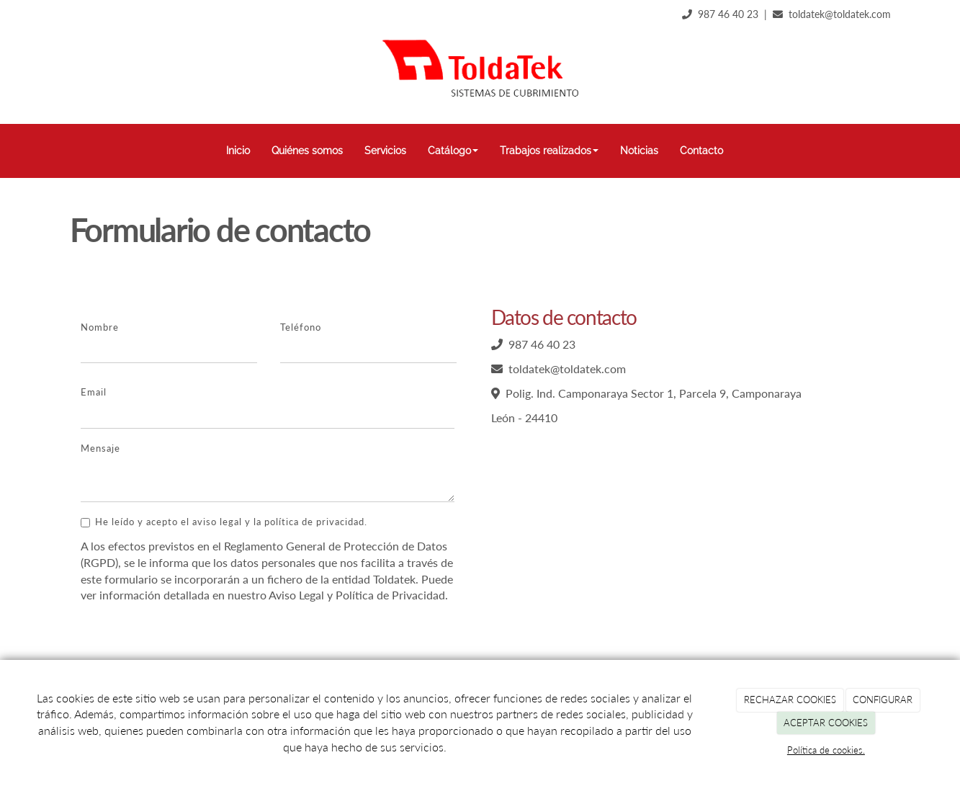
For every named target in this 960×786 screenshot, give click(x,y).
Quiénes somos (307, 150)
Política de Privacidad (390, 595)
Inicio (238, 150)
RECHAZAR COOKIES (790, 699)
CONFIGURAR (882, 699)
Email (94, 392)
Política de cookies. (826, 750)
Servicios (385, 150)
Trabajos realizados (549, 150)
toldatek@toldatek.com (840, 14)
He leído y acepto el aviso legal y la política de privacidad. (224, 521)
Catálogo (453, 150)
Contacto (701, 150)
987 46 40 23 (728, 14)
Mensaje (100, 448)
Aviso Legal (296, 595)
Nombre (100, 327)
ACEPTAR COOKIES (826, 722)
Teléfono (300, 327)
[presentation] (190, 643)
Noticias (639, 150)
